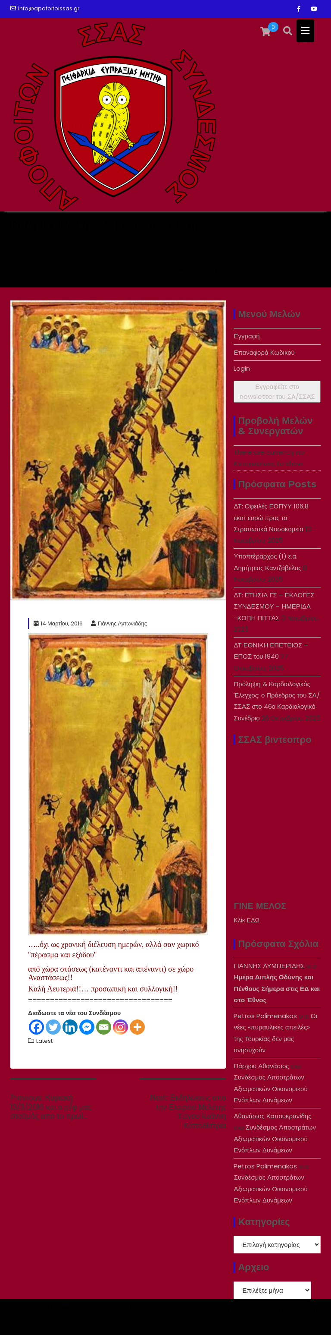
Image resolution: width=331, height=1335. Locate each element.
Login (242, 368)
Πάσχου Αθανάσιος (261, 1065)
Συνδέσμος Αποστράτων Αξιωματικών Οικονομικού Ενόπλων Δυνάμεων (270, 1089)
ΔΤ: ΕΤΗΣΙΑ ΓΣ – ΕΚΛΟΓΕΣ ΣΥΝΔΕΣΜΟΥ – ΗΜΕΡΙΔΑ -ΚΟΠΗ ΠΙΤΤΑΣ (274, 606)
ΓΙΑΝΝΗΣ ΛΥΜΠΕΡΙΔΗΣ (269, 965)
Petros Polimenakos (265, 1015)
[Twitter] (53, 1027)
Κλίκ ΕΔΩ (246, 920)
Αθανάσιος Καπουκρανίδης (272, 1115)
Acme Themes (294, 1320)
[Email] (103, 1027)
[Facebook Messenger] (86, 1027)
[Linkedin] (70, 1027)
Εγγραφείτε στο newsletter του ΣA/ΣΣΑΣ (277, 391)
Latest (44, 1041)
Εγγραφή (246, 336)
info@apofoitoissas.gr (45, 8)
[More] (137, 1027)
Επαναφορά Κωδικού (264, 352)
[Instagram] (120, 1027)
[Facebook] (36, 1027)
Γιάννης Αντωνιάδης (119, 623)
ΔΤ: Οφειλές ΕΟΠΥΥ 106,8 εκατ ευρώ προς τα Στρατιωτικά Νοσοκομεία (271, 517)
